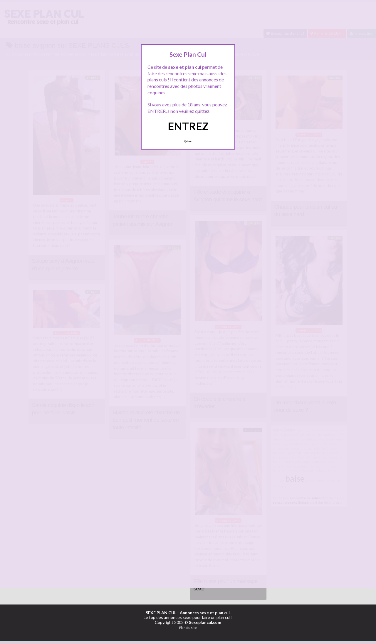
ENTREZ (188, 126)
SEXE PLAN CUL (161, 612)
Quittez (188, 141)
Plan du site (188, 627)
